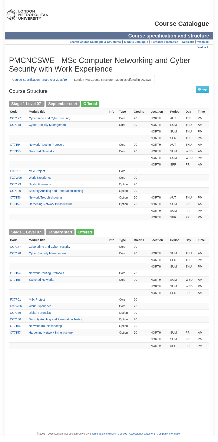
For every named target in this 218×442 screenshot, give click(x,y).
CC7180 (15, 191)
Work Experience (40, 177)
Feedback (202, 47)
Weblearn (188, 41)
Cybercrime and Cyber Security (49, 118)
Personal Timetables (164, 41)
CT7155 (15, 151)
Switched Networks (41, 151)
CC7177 (15, 118)
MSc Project (37, 171)
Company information (169, 433)
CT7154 (15, 144)
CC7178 (15, 125)
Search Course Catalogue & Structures (95, 41)
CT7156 (15, 197)
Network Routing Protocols (46, 144)
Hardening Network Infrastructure (51, 204)
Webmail (203, 41)
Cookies (122, 433)
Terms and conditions (104, 433)
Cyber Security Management (47, 125)
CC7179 (15, 184)
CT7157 (15, 204)
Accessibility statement (142, 433)
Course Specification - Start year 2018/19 (39, 79)
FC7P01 (15, 171)
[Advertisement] (109, 388)
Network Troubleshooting (45, 197)
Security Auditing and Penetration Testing (56, 191)
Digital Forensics (40, 184)
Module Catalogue (136, 41)
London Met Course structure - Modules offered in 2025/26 (112, 79)
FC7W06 (16, 177)
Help (202, 89)
